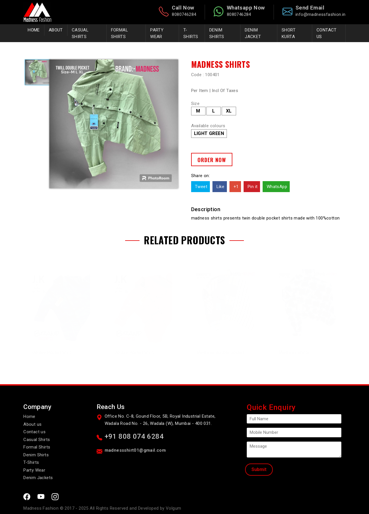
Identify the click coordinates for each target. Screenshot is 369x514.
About (56, 30)
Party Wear (34, 469)
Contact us (34, 431)
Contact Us (327, 33)
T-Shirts (31, 462)
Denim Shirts (36, 454)
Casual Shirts (36, 439)
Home (34, 30)
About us (32, 424)
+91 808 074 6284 (134, 436)
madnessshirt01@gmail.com (135, 450)
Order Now (211, 159)
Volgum (173, 508)
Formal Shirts (36, 446)
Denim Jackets (38, 477)
